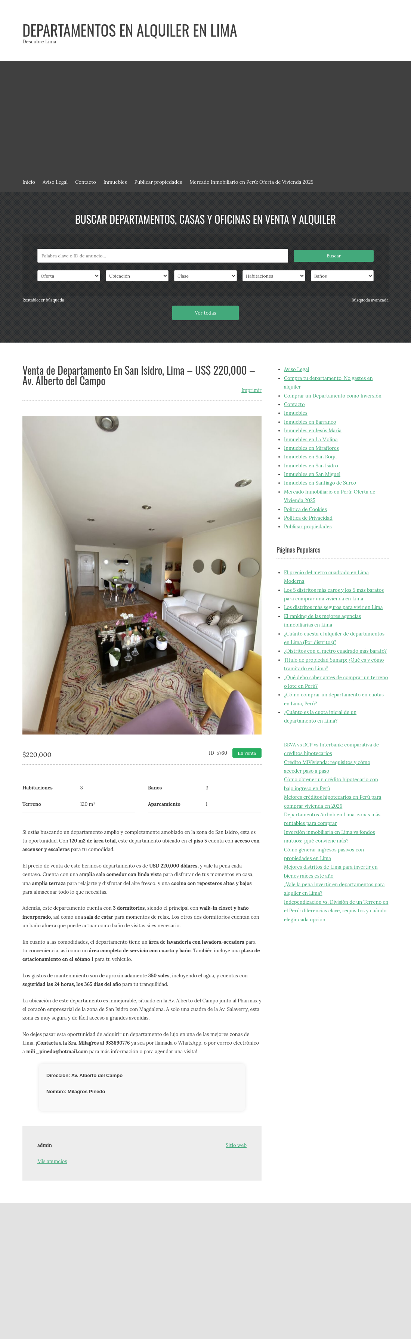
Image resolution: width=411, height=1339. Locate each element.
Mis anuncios (52, 1161)
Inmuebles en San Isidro (311, 466)
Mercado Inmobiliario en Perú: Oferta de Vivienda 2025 (251, 182)
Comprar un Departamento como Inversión (332, 396)
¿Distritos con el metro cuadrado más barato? (335, 651)
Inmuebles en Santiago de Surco (320, 483)
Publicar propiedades (158, 182)
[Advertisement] (205, 117)
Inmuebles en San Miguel (312, 474)
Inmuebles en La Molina (311, 439)
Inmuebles (115, 182)
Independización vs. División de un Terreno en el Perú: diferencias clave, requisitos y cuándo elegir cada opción (336, 911)
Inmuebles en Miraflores (311, 448)
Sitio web (236, 1145)
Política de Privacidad (308, 518)
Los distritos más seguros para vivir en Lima (333, 607)
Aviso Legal (55, 182)
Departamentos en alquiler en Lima (129, 30)
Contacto (85, 182)
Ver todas (205, 313)
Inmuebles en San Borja (310, 457)
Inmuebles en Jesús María (313, 430)
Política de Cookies (305, 509)
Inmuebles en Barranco (310, 422)
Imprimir (251, 390)
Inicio (28, 182)
